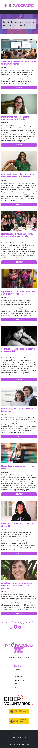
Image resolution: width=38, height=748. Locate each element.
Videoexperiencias (19, 680)
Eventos (16, 687)
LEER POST (19, 87)
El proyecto (17, 669)
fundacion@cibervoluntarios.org (19, 657)
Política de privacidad (19, 734)
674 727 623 (19, 660)
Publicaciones (18, 684)
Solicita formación (19, 676)
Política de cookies (19, 741)
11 (25, 627)
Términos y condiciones (19, 737)
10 (20, 627)
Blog (15, 673)
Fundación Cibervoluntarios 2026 (19, 744)
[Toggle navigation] (34, 12)
